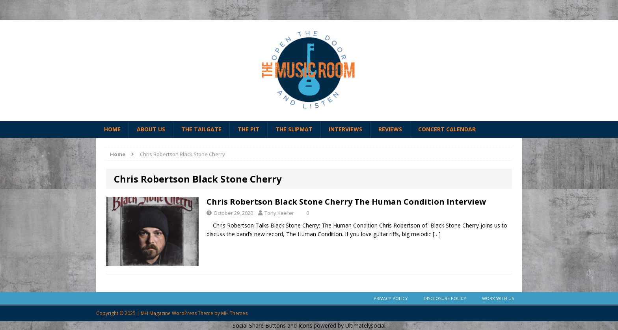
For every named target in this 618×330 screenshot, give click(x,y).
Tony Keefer (279, 212)
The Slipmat (294, 129)
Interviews (345, 129)
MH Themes (234, 313)
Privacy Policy (391, 298)
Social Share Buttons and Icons (272, 325)
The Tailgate (201, 129)
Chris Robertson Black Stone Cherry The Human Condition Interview (346, 201)
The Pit (248, 129)
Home (112, 129)
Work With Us (498, 298)
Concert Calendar (447, 129)
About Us (151, 129)
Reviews (390, 129)
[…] (437, 234)
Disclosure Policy (445, 298)
